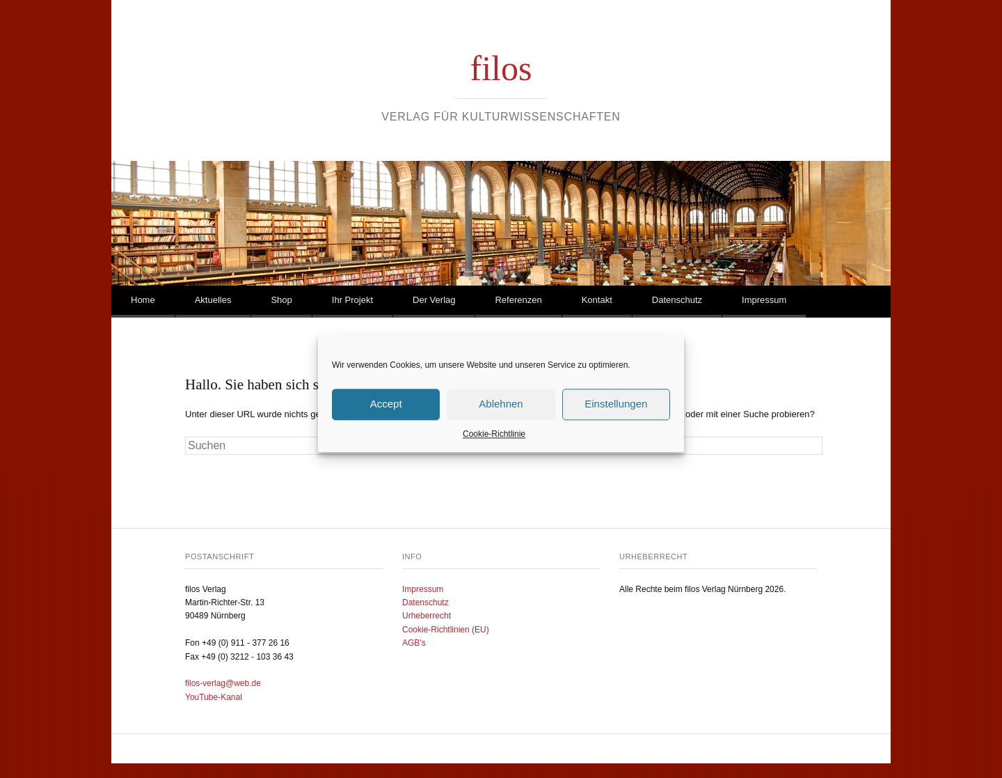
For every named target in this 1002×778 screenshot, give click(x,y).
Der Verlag (434, 300)
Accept (386, 415)
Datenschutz (677, 300)
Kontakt (597, 300)
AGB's (414, 643)
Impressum (764, 300)
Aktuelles (213, 300)
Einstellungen (615, 415)
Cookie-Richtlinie (494, 445)
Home (143, 300)
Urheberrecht (426, 616)
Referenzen (518, 300)
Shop (281, 300)
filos (501, 68)
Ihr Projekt (352, 300)
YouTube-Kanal (213, 697)
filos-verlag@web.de (223, 683)
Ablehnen (501, 415)
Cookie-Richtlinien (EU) (445, 630)
